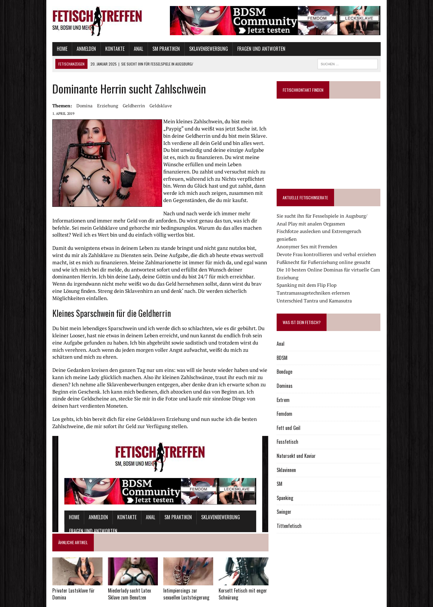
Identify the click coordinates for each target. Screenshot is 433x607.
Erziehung (94, 106)
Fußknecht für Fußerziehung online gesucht (328, 254)
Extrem (287, 392)
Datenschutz (50, 601)
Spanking (289, 490)
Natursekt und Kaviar (301, 448)
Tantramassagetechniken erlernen (318, 285)
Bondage (289, 364)
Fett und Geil (293, 420)
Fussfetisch (292, 434)
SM (284, 476)
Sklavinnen (291, 462)
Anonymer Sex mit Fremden (311, 239)
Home (49, 48)
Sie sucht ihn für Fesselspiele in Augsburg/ (326, 216)
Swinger (288, 504)
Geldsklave (147, 106)
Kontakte (101, 48)
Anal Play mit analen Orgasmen (315, 223)
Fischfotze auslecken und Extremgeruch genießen (334, 231)
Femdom (289, 406)
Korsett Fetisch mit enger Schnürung (243, 574)
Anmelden (73, 48)
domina (71, 106)
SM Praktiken (153, 48)
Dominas (289, 378)
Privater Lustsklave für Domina (60, 574)
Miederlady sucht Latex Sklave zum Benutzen (120, 574)
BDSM (286, 350)
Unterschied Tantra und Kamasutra (319, 293)
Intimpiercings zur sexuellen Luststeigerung (185, 574)
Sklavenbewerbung (195, 48)
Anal (125, 48)
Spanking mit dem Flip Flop (311, 277)
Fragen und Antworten (248, 48)
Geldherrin (120, 106)
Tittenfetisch (293, 518)
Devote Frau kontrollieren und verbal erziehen (331, 246)
